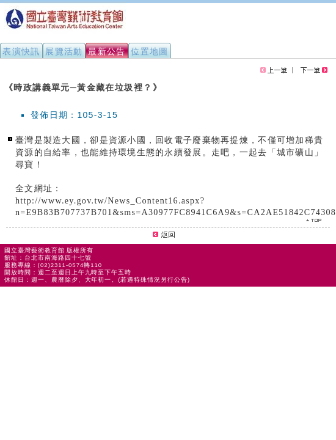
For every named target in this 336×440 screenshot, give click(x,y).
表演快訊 (21, 51)
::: (5, 82)
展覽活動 (64, 51)
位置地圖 (150, 51)
